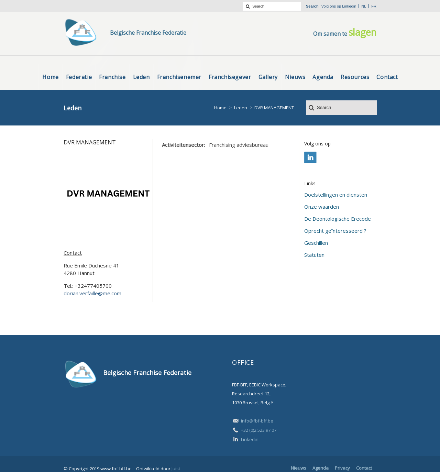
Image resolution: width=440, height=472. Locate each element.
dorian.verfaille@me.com (92, 293)
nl (363, 6)
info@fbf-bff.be (257, 421)
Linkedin (349, 6)
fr (373, 6)
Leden (240, 108)
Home (220, 108)
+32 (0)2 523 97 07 (258, 430)
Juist (176, 468)
